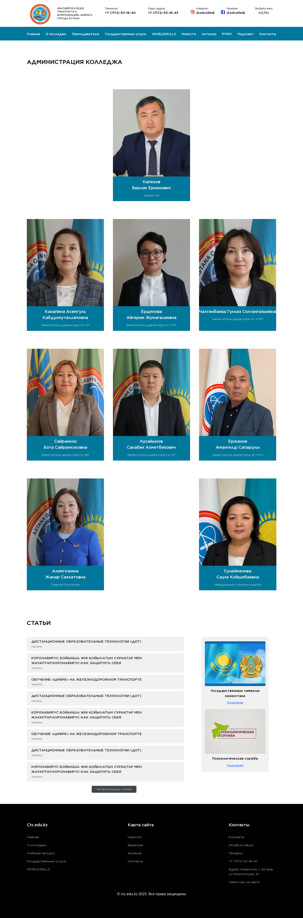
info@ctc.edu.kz (241, 845)
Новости (189, 34)
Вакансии (135, 845)
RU (267, 13)
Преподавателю (85, 34)
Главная (33, 34)
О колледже (56, 34)
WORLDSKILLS (164, 34)
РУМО (227, 34)
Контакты (267, 34)
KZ (261, 13)
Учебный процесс (41, 853)
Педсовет (245, 34)
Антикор (209, 34)
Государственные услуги (125, 34)
